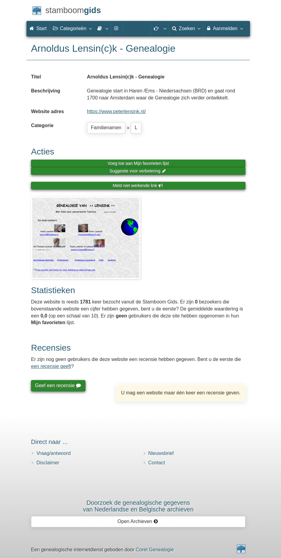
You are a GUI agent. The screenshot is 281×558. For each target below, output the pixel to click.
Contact (156, 462)
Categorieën (72, 28)
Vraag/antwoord (53, 453)
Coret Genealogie (155, 549)
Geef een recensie (58, 385)
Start (38, 28)
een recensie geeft (51, 366)
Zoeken (186, 28)
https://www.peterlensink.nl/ (116, 111)
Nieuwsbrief (161, 453)
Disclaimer (47, 462)
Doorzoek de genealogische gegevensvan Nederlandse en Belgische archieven (138, 506)
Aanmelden (224, 28)
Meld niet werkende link (138, 185)
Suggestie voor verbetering (137, 170)
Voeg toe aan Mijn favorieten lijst (138, 163)
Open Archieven (137, 521)
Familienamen (106, 127)
